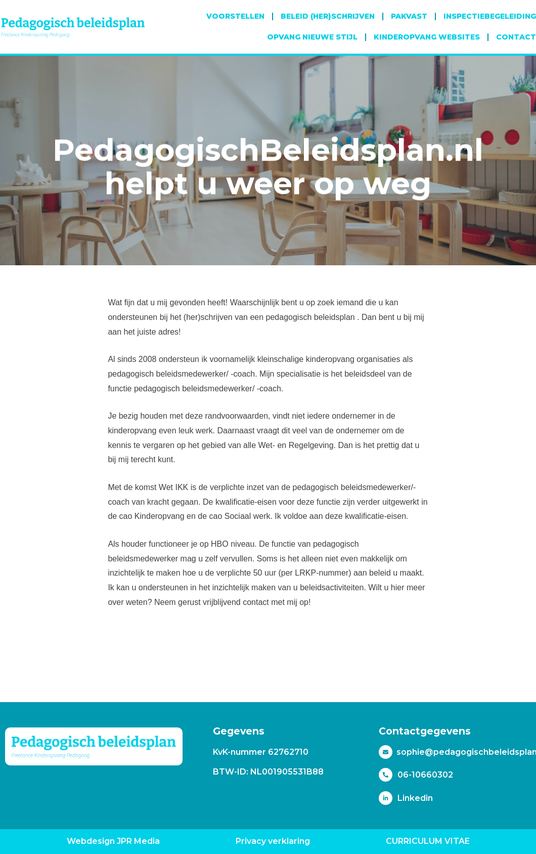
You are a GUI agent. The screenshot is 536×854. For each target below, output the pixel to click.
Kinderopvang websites (427, 37)
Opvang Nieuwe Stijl (312, 37)
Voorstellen (235, 16)
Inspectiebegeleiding (489, 16)
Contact (516, 37)
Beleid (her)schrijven (328, 16)
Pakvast (409, 16)
